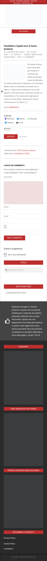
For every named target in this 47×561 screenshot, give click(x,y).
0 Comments (28, 57)
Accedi (12, 1)
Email (6, 216)
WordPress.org (27, 3)
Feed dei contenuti (23, 1)
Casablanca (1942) (21, 153)
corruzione (9, 57)
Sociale (17, 55)
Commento (7, 178)
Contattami (8, 549)
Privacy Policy (9, 538)
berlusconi (37, 55)
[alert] (23, 254)
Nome (6, 207)
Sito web (5, 227)
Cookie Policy (9, 544)
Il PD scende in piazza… (26, 150)
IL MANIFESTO (13, 107)
